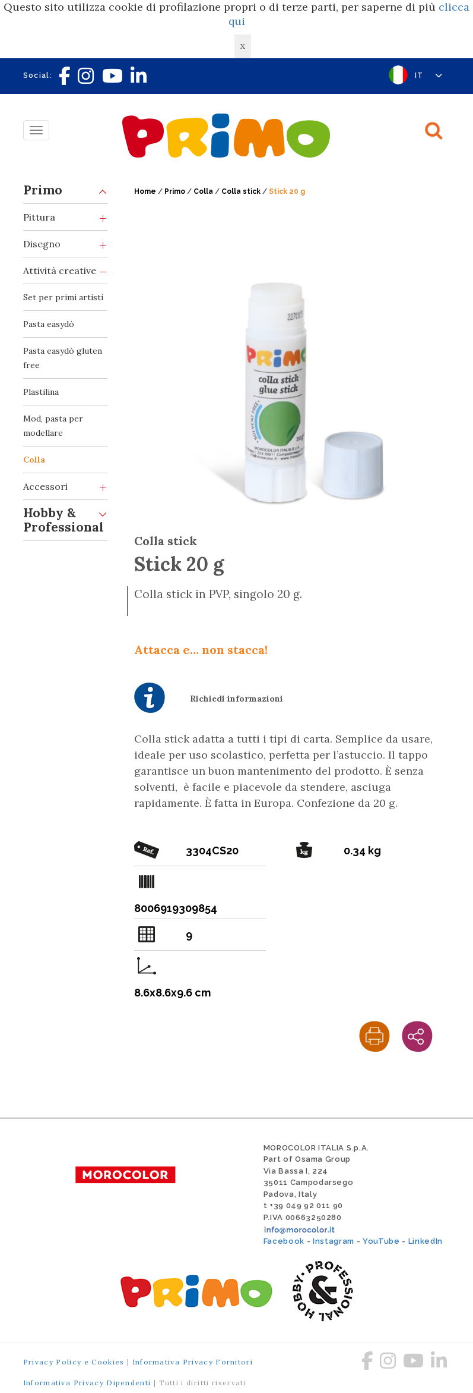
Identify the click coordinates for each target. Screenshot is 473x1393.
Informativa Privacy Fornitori (192, 1361)
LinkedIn (425, 1241)
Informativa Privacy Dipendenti (87, 1382)
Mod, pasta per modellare (53, 425)
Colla (34, 459)
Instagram (333, 1241)
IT (429, 75)
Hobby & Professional (65, 517)
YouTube (381, 1241)
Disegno (65, 244)
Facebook (284, 1241)
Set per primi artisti (63, 297)
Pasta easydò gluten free (62, 357)
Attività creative (65, 270)
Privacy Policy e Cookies (74, 1361)
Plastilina (41, 391)
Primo (65, 190)
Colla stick (241, 191)
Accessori (65, 486)
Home (145, 191)
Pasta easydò (48, 324)
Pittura (65, 217)
